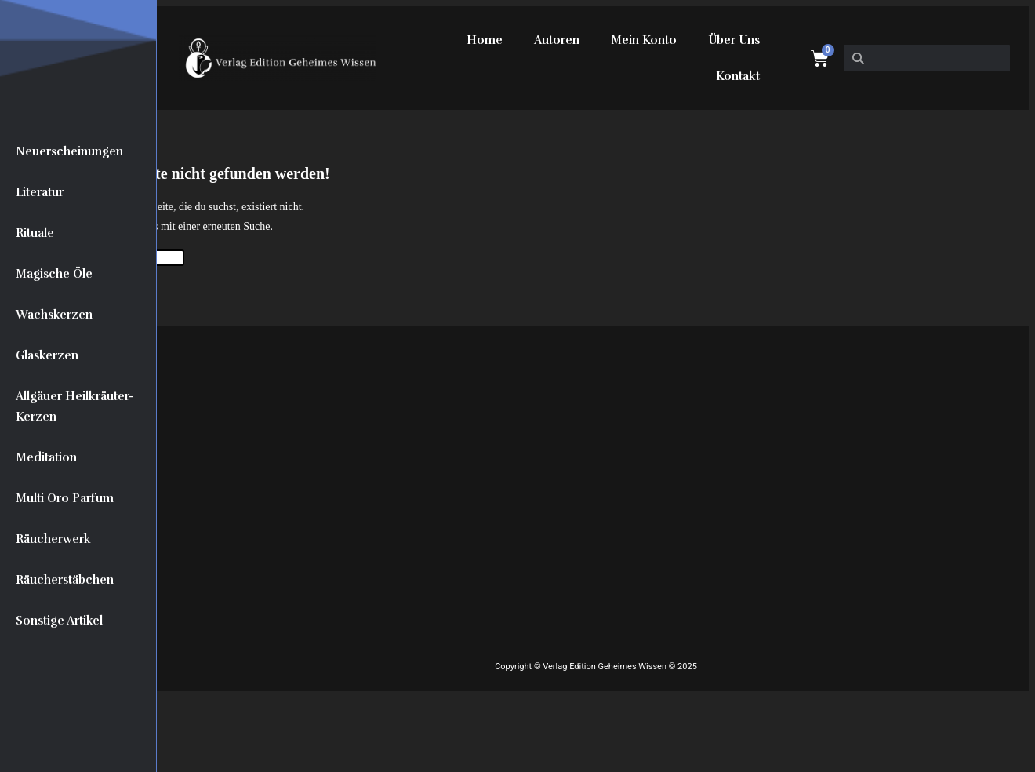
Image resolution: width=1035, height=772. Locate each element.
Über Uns (734, 40)
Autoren (556, 40)
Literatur (40, 192)
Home (485, 40)
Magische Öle (54, 274)
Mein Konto (644, 40)
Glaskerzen (47, 355)
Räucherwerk (53, 539)
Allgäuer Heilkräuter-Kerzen (74, 406)
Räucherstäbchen (65, 580)
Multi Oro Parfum (65, 498)
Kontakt (738, 76)
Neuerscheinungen (69, 151)
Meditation (46, 457)
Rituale (35, 233)
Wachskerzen (54, 315)
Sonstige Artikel (59, 621)
